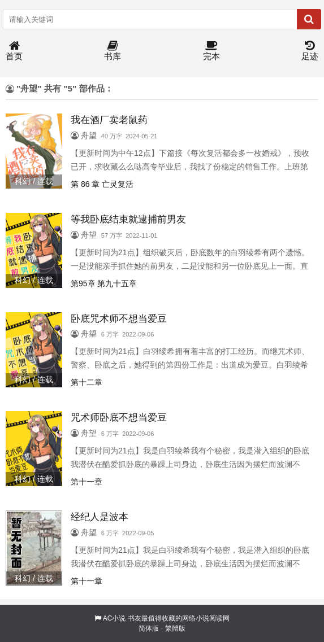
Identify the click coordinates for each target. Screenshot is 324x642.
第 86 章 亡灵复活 (102, 184)
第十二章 (86, 382)
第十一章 (86, 481)
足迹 (309, 51)
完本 (211, 51)
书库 (112, 51)
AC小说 (114, 618)
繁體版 (175, 628)
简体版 (149, 628)
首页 (14, 51)
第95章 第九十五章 (104, 283)
